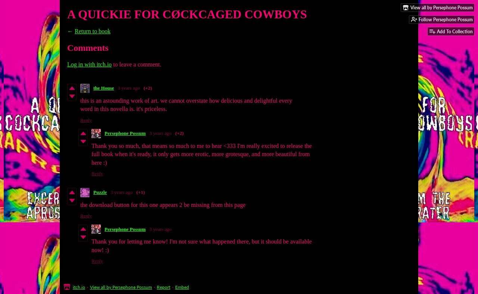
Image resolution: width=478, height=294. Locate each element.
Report (163, 287)
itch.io (79, 287)
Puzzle (100, 192)
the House (103, 88)
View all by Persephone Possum (121, 287)
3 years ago (129, 88)
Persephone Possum (125, 133)
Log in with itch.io (89, 64)
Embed (182, 287)
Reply (86, 120)
